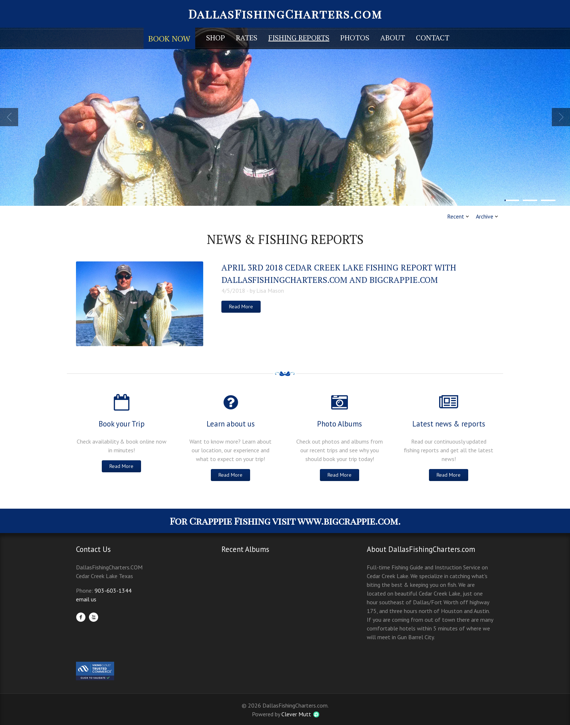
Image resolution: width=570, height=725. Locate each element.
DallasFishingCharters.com (285, 13)
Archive (484, 216)
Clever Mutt (296, 714)
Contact (432, 38)
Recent (455, 216)
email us (86, 599)
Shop (215, 38)
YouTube (93, 617)
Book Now (169, 38)
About (392, 38)
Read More (241, 306)
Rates (246, 38)
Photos (354, 38)
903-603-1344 (113, 590)
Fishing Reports (298, 38)
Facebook (80, 617)
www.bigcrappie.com (347, 520)
